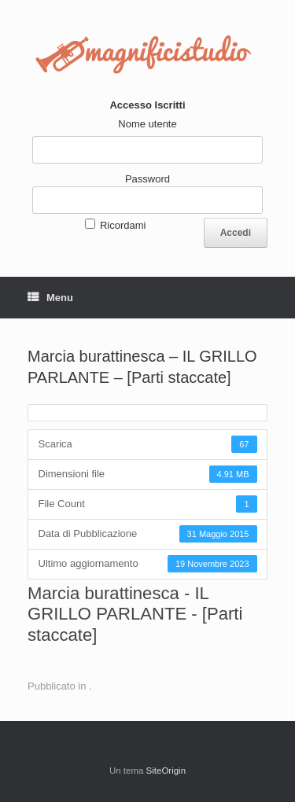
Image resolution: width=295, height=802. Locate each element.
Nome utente (147, 124)
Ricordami (123, 225)
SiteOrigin (166, 770)
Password (147, 179)
